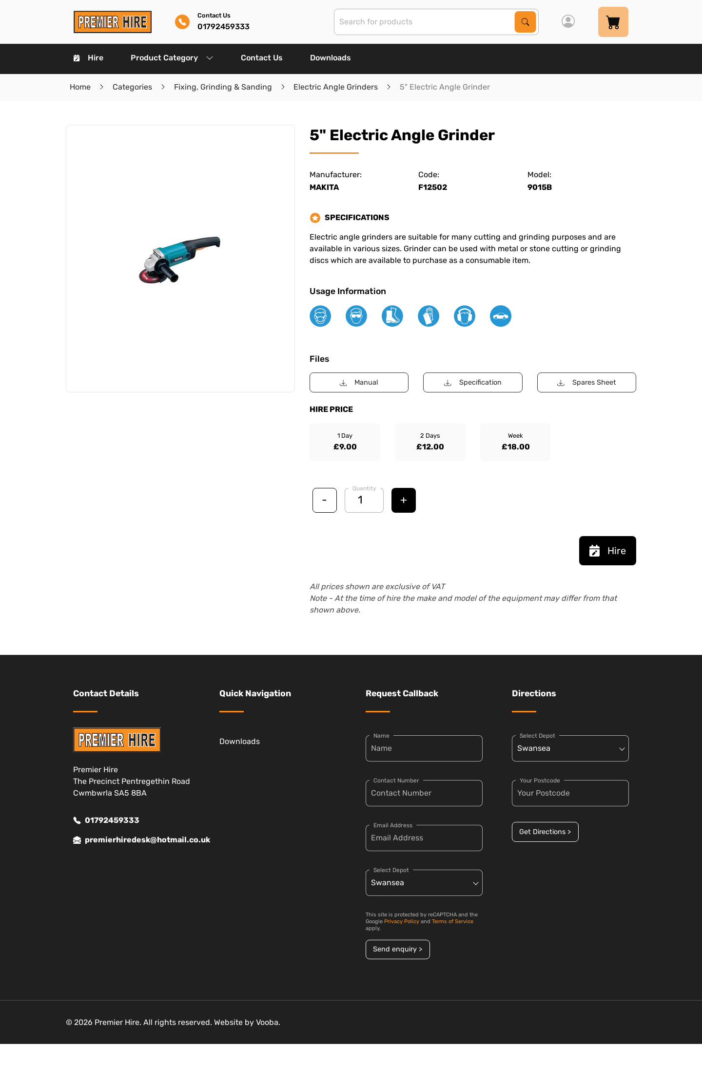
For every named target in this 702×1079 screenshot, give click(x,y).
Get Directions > (545, 832)
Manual (359, 382)
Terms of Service (452, 921)
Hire (88, 57)
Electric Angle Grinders (335, 87)
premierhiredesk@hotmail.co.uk (131, 840)
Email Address (392, 825)
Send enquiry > (397, 949)
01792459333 (106, 820)
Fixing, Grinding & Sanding (223, 87)
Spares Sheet (586, 382)
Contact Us (262, 57)
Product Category (172, 57)
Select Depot (391, 870)
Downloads (330, 57)
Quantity (364, 488)
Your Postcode (540, 780)
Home (80, 87)
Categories (132, 87)
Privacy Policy (401, 921)
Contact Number (396, 780)
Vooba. (268, 1022)
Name (381, 735)
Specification (472, 382)
